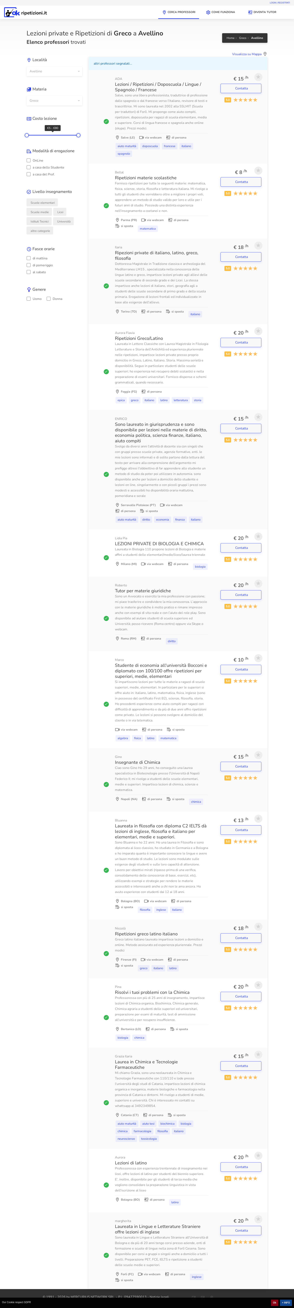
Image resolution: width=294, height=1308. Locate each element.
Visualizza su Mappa (247, 54)
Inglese (161, 910)
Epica (121, 400)
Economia (162, 519)
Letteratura (181, 400)
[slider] (27, 135)
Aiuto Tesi (148, 1124)
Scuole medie (40, 212)
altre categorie (40, 231)
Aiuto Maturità (127, 146)
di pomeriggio (40, 265)
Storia (197, 400)
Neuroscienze (126, 1139)
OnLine (35, 160)
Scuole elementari (43, 203)
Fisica (137, 738)
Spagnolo (124, 154)
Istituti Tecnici (40, 221)
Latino (164, 400)
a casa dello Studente (45, 167)
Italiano (186, 146)
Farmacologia (142, 1131)
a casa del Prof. (41, 174)
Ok (274, 1302)
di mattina (37, 258)
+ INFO (286, 1302)
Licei (60, 212)
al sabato (36, 272)
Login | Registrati (280, 3)
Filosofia (145, 910)
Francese (169, 146)
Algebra (123, 738)
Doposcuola (150, 146)
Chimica (196, 802)
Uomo (34, 299)
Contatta (242, 88)
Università (64, 221)
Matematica (148, 229)
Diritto (146, 519)
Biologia (200, 567)
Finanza (180, 519)
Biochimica (167, 1124)
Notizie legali (159, 1297)
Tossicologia (149, 1139)
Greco (134, 400)
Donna (54, 299)
